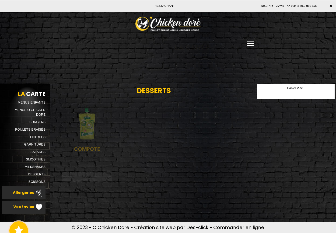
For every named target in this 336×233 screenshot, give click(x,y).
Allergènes (28, 193)
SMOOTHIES (36, 159)
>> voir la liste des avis (302, 5)
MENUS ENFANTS (32, 102)
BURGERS (37, 122)
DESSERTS (37, 174)
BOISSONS (37, 182)
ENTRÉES (38, 137)
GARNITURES (35, 144)
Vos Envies (28, 207)
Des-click (197, 227)
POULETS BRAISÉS (30, 129)
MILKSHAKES (35, 167)
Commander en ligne (238, 227)
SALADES (38, 152)
